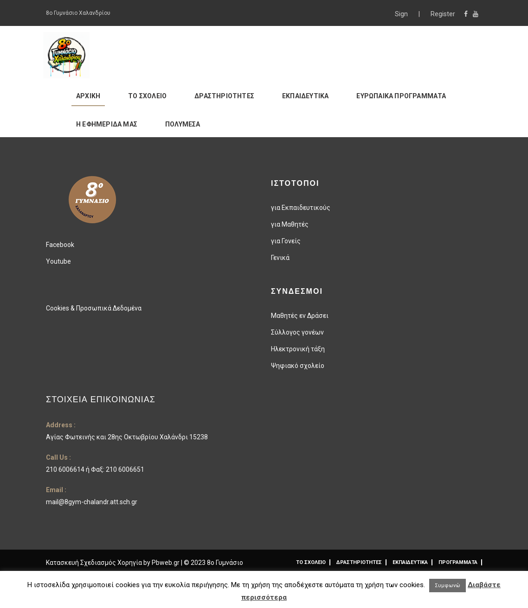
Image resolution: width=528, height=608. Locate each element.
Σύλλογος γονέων (297, 332)
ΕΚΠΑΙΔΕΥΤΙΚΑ (305, 96)
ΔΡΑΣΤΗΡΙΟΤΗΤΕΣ (224, 96)
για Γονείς (286, 241)
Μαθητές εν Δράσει (299, 315)
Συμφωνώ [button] (447, 586)
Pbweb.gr (166, 562)
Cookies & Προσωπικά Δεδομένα (94, 308)
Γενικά (280, 257)
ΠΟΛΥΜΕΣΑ (182, 124)
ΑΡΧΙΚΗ (88, 96)
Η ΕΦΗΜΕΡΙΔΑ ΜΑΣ (106, 124)
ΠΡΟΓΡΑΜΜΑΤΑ (457, 562)
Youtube (58, 261)
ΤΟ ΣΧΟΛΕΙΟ (147, 96)
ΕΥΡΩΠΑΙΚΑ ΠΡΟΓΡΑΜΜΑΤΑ (401, 96)
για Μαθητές (290, 224)
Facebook (60, 244)
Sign (402, 14)
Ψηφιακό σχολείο (297, 365)
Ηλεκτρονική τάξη (298, 349)
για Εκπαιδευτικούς (300, 207)
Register (443, 14)
